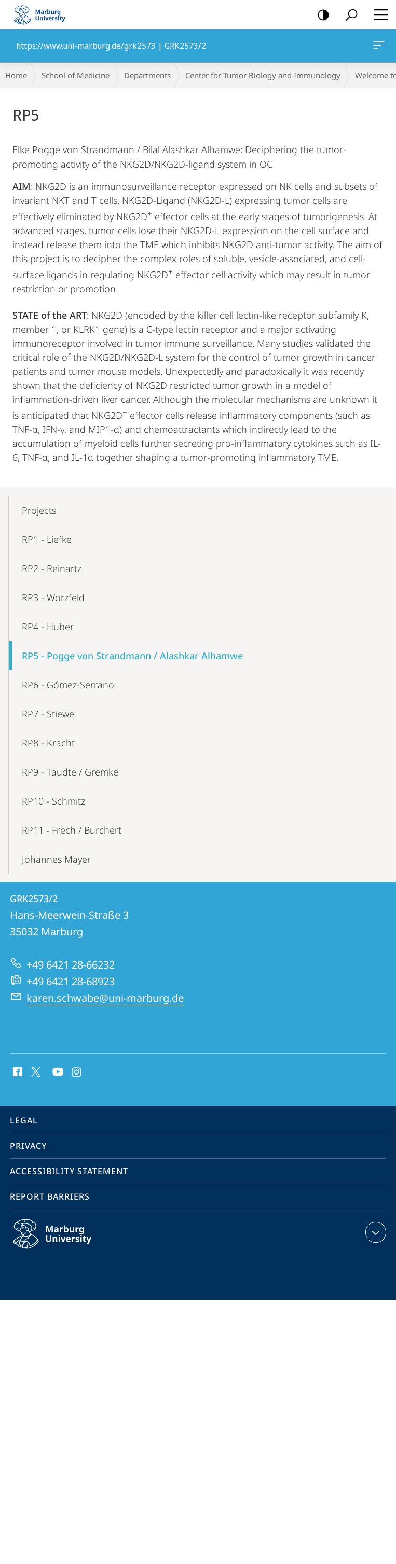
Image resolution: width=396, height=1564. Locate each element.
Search (348, 15)
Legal (24, 1120)
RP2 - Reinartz (51, 568)
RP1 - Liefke (47, 539)
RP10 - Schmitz (53, 801)
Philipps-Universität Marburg (63, 1242)
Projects (39, 510)
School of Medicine (76, 75)
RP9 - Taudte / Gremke (70, 772)
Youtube (56, 1072)
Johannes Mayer (56, 859)
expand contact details (374, 1232)
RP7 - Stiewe (48, 714)
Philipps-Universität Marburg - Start (44, 14)
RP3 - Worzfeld (53, 597)
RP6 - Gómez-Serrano (68, 684)
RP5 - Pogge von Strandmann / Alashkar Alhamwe (132, 655)
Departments (147, 75)
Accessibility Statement (69, 1171)
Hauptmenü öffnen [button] (377, 14)
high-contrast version (320, 15)
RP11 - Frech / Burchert (71, 830)
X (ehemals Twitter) (34, 1071)
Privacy (28, 1145)
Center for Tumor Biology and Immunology (262, 75)
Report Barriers (50, 1196)
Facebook (16, 1072)
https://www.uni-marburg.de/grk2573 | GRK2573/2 (377, 47)
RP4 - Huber (48, 626)
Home (16, 75)
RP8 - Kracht (48, 743)
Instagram (77, 1072)
